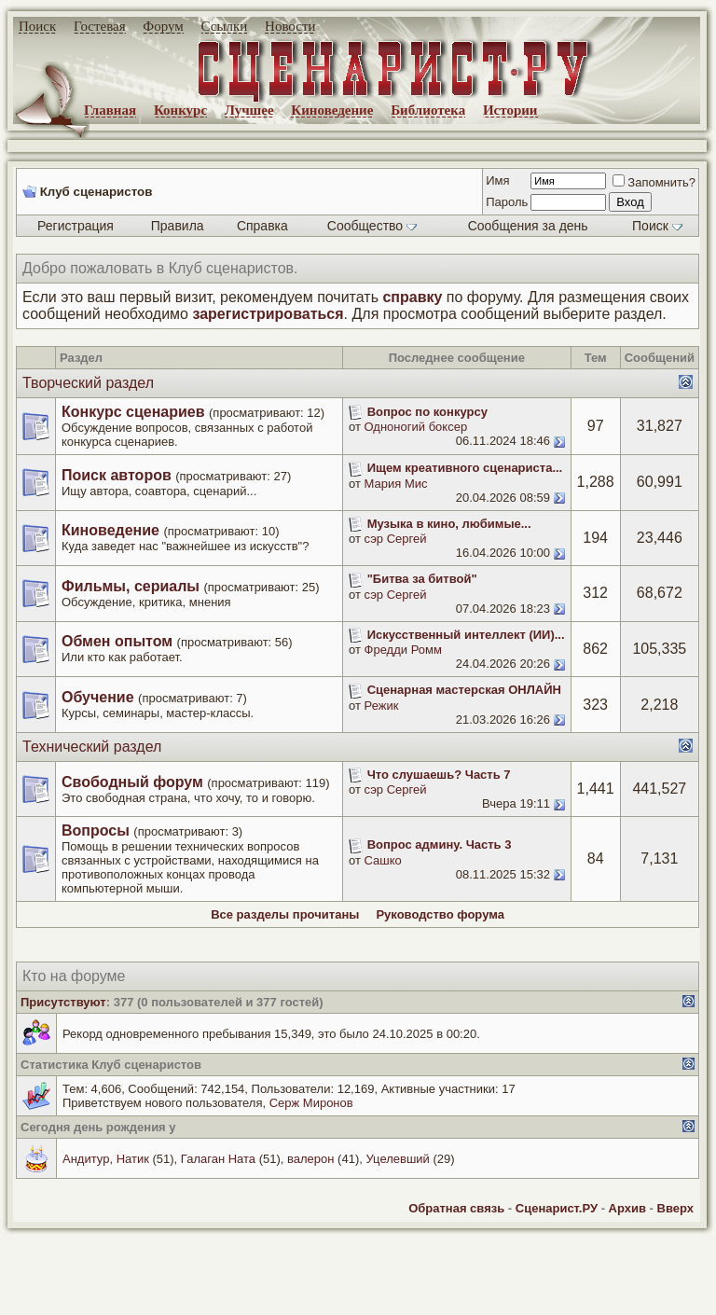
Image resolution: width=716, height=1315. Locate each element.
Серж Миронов (311, 1103)
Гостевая (100, 26)
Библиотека (428, 110)
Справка (262, 225)
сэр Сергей (396, 539)
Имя (497, 180)
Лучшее (249, 110)
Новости (290, 26)
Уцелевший (397, 1159)
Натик (133, 1159)
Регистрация (75, 225)
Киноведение (332, 110)
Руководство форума (439, 914)
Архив (627, 1208)
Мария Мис (396, 484)
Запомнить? (654, 182)
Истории (510, 110)
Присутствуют (63, 1002)
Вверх (675, 1208)
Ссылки (224, 26)
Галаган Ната (218, 1159)
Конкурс (180, 110)
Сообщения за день (528, 225)
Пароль (507, 202)
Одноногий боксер (416, 427)
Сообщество (372, 225)
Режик (382, 706)
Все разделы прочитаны (285, 914)
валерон (310, 1159)
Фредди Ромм (403, 650)
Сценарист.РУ (557, 1208)
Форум (163, 26)
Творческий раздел (88, 383)
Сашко (383, 860)
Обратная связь (456, 1208)
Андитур (85, 1159)
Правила (177, 225)
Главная (110, 110)
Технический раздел (91, 746)
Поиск (37, 26)
